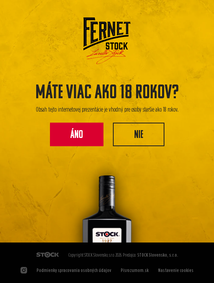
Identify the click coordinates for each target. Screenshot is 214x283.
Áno (76, 135)
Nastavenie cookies (176, 270)
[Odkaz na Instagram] (23, 270)
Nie (138, 135)
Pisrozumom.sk (135, 270)
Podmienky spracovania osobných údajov (74, 270)
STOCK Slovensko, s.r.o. (157, 255)
